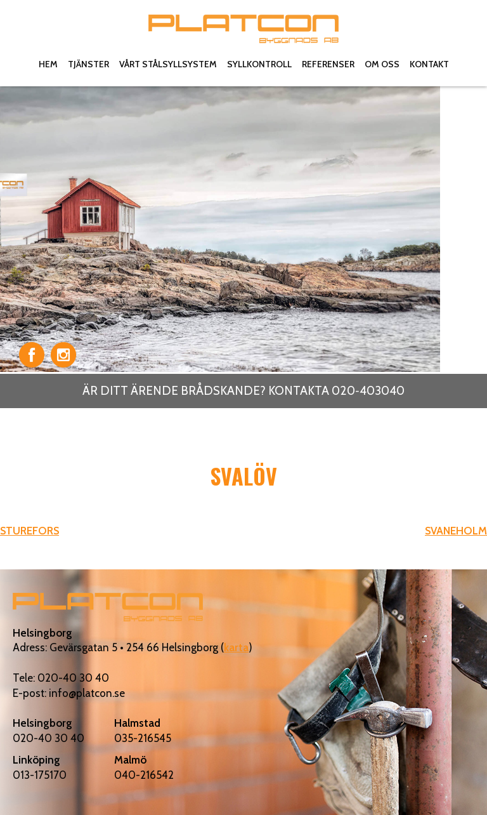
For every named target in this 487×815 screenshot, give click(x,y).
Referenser (328, 64)
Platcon (243, 28)
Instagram (63, 355)
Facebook (31, 355)
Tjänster (88, 64)
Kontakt (429, 64)
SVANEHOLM (456, 530)
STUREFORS (29, 530)
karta (236, 647)
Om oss (382, 64)
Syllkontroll (259, 64)
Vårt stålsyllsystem (168, 64)
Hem (48, 64)
